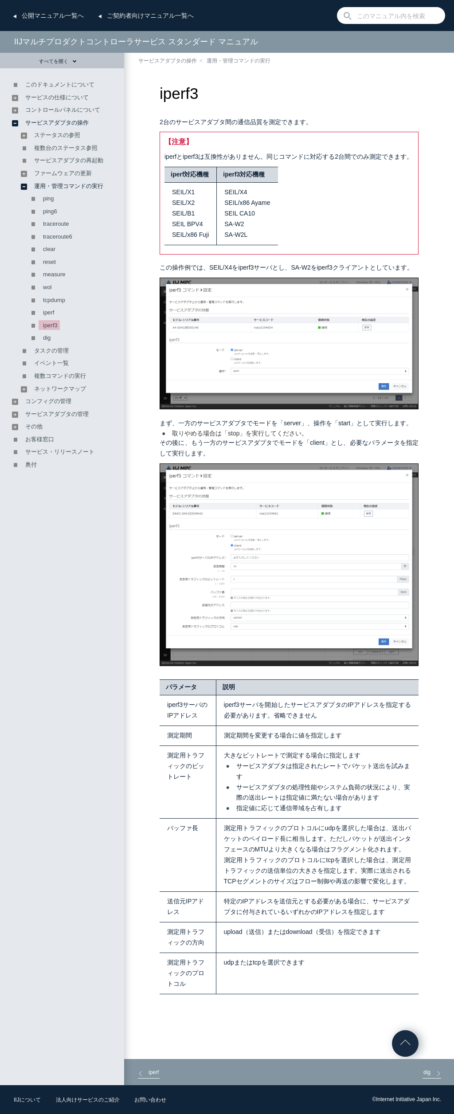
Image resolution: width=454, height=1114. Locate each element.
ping (48, 198)
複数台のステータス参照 (66, 148)
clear (49, 249)
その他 (34, 426)
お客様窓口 (39, 439)
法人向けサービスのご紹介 (88, 1100)
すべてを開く (58, 61)
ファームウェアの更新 (63, 173)
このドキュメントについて (59, 84)
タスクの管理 (51, 350)
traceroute (56, 223)
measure (54, 274)
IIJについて (27, 1100)
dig (47, 337)
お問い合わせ (150, 1100)
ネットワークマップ (60, 388)
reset (49, 262)
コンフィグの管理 (48, 401)
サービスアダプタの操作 (167, 61)
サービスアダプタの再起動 (68, 160)
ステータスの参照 (57, 135)
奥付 (31, 464)
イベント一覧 (51, 363)
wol (47, 287)
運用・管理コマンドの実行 (238, 61)
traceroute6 (57, 236)
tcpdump (54, 300)
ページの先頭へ (405, 1043)
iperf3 (50, 325)
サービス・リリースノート (59, 451)
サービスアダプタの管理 (57, 414)
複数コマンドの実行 (60, 376)
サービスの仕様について (57, 97)
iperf (48, 312)
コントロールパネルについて (62, 109)
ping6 (50, 211)
